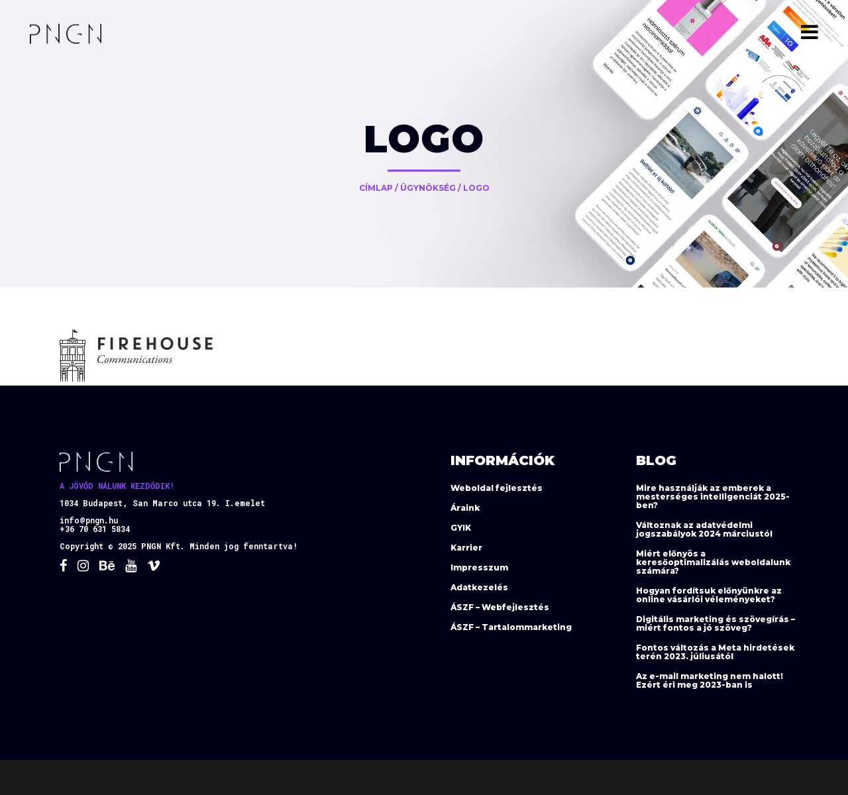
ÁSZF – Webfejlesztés (499, 607)
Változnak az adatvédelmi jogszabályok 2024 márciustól (704, 529)
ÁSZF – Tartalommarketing (511, 627)
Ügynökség (428, 188)
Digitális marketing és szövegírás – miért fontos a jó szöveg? (715, 623)
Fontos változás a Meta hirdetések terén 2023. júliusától (715, 652)
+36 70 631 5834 (95, 528)
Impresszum (479, 567)
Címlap (376, 188)
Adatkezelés (479, 587)
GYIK (460, 527)
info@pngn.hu (89, 520)
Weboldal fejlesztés (496, 488)
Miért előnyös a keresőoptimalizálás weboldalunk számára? (713, 562)
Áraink (465, 508)
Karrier (466, 547)
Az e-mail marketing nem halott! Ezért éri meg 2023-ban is (709, 680)
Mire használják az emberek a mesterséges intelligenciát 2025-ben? (713, 496)
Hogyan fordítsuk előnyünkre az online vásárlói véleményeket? (709, 595)
